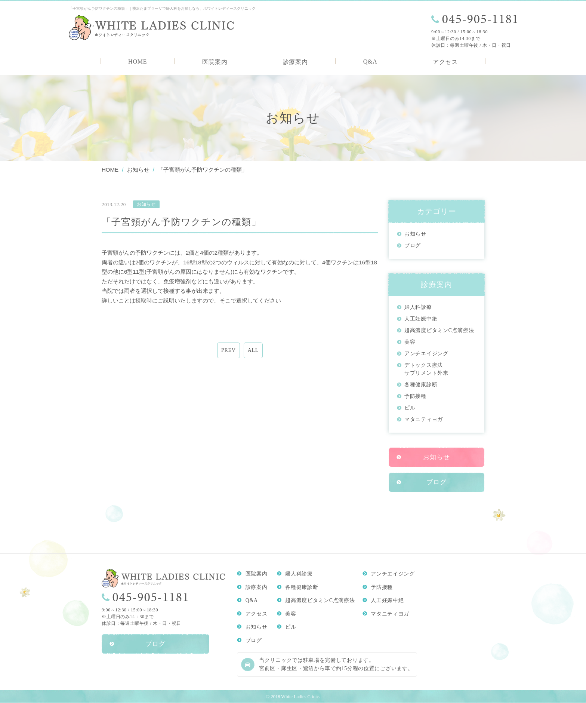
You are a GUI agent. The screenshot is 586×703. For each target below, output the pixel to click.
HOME (137, 61)
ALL (253, 350)
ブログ (412, 245)
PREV (228, 350)
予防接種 (415, 396)
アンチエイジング (426, 353)
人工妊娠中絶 (420, 319)
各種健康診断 (420, 384)
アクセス (445, 62)
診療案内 (295, 62)
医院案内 (214, 62)
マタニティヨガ (423, 419)
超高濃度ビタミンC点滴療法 (439, 330)
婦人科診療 (418, 307)
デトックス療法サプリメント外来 (426, 369)
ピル (409, 408)
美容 (409, 342)
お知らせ (415, 234)
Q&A (370, 61)
